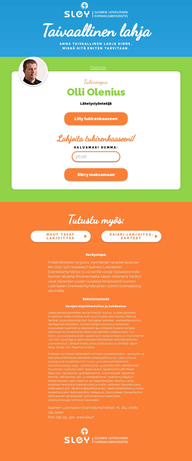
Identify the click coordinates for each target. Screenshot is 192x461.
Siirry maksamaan (96, 174)
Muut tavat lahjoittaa (60, 236)
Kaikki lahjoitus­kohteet (131, 236)
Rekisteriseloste (96, 299)
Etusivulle (98, 67)
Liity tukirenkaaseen (96, 118)
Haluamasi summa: (96, 147)
